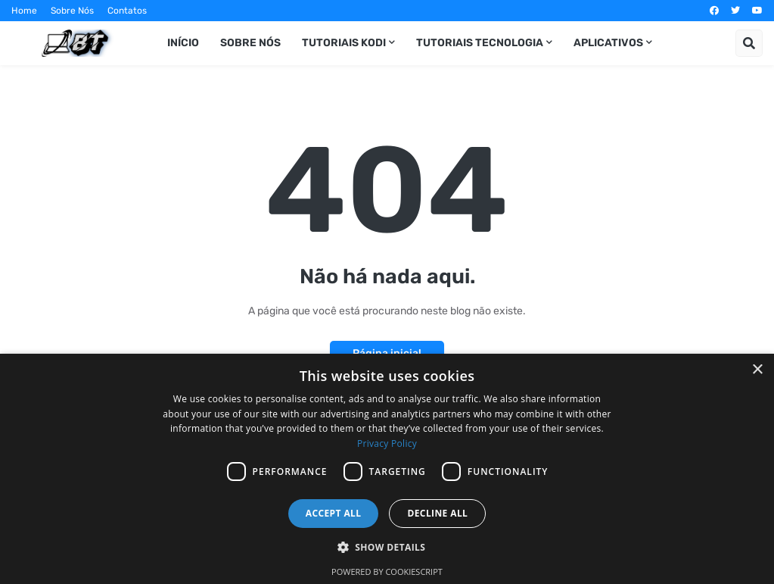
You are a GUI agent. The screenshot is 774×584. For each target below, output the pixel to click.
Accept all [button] (334, 513)
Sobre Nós (72, 10)
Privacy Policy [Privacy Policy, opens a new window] (387, 443)
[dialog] (387, 469)
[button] (749, 43)
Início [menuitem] (183, 42)
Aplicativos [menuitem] (608, 42)
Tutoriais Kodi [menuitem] (344, 42)
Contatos (127, 10)
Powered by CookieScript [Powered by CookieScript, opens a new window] (387, 571)
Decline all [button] (437, 513)
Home (24, 10)
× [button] (757, 370)
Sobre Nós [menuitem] (250, 42)
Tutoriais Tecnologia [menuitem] (479, 42)
